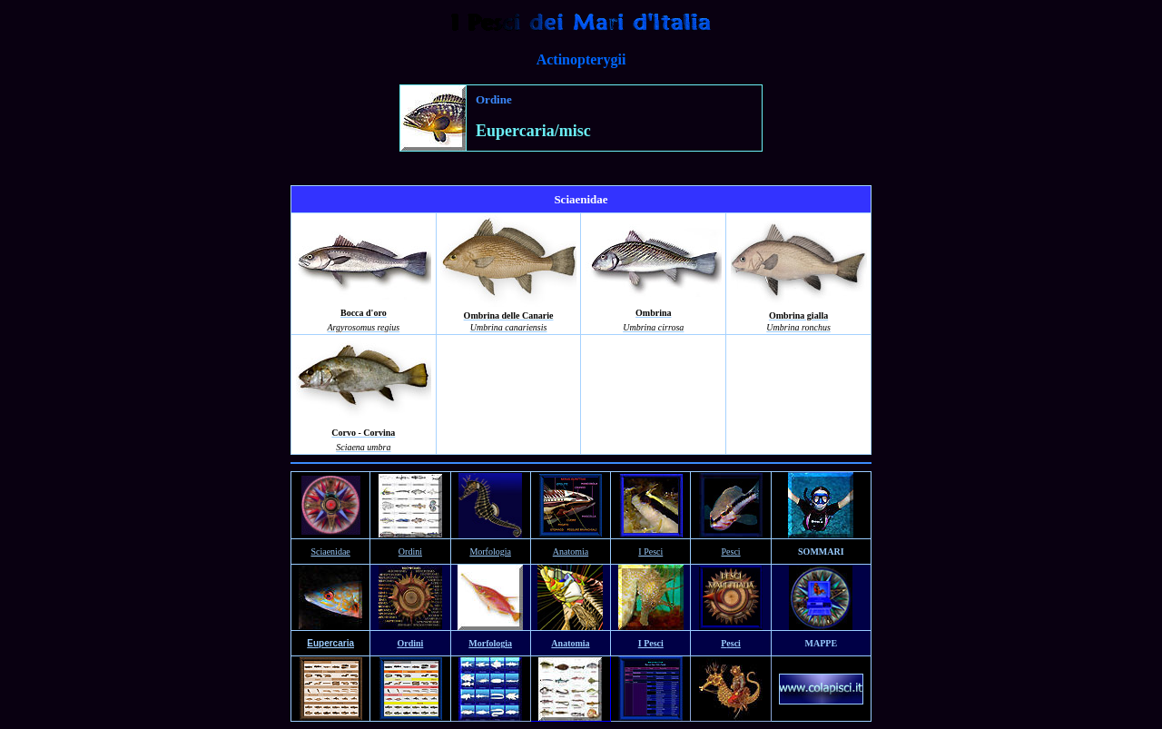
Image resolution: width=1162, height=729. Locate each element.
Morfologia (490, 552)
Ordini (410, 552)
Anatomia (570, 552)
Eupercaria (330, 643)
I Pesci (650, 552)
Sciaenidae (330, 552)
